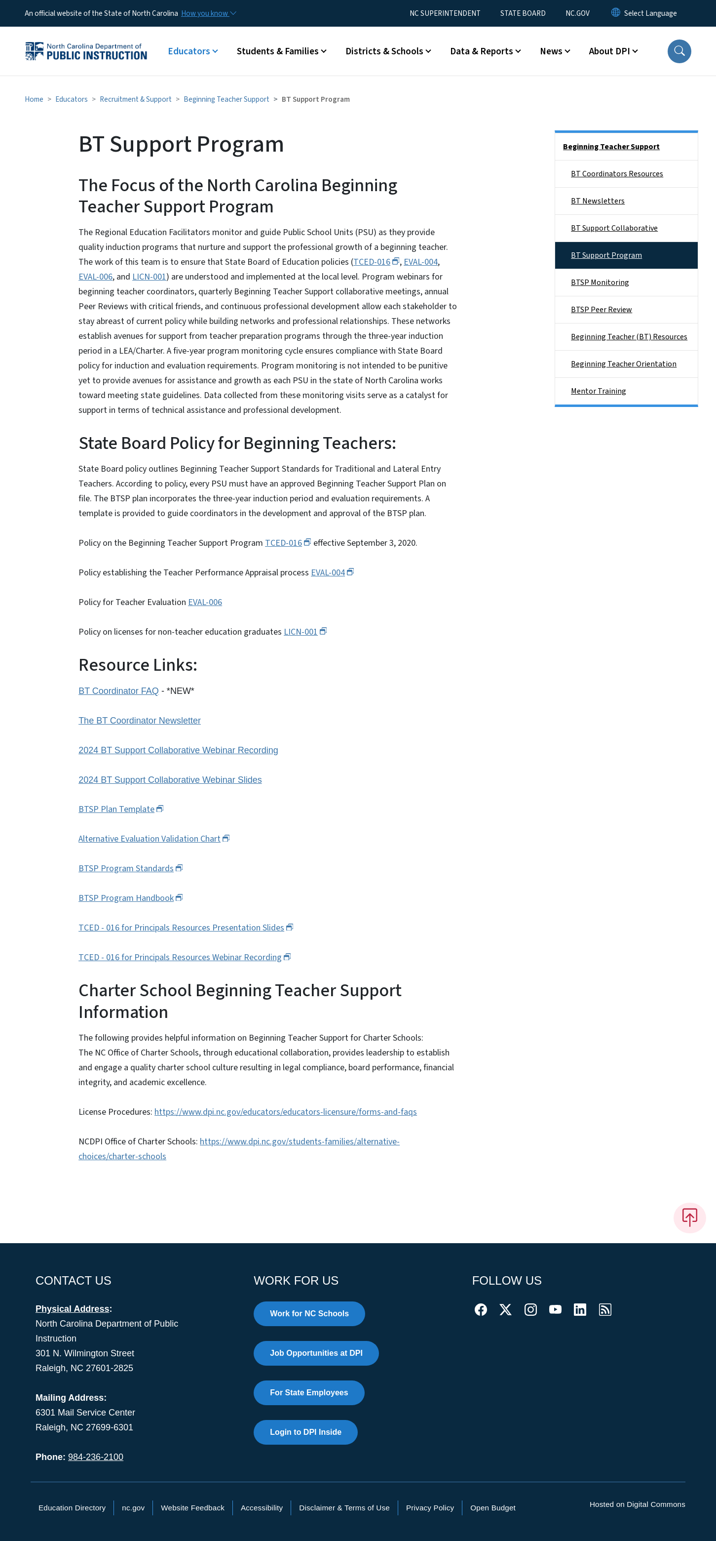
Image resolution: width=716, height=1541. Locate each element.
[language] (650, 13)
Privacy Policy (430, 1507)
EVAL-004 (421, 262)
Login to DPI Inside (305, 1432)
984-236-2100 (95, 1457)
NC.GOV (577, 13)
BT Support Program (606, 255)
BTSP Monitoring (600, 282)
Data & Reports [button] (481, 51)
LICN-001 (149, 277)
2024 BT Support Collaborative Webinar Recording (178, 750)
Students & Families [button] (278, 51)
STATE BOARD (523, 13)
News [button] (551, 51)
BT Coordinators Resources (617, 173)
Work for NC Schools (309, 1313)
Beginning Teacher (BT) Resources (629, 336)
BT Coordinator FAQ (118, 691)
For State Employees (309, 1392)
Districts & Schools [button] (384, 51)
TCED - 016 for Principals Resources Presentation (186, 928)
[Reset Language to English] (615, 13)
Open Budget (493, 1507)
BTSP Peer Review (601, 309)
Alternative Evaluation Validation (154, 839)
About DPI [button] (609, 51)
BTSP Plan (121, 809)
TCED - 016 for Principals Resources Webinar (184, 957)
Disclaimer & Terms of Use (344, 1507)
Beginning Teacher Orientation (624, 364)
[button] (679, 51)
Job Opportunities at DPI (316, 1353)
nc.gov (133, 1507)
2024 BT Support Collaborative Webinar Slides (170, 780)
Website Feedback (193, 1507)
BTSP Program (130, 868)
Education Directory (72, 1507)
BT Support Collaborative (614, 228)
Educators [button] (189, 51)
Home (34, 99)
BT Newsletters (598, 201)
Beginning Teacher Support (226, 99)
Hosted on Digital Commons (637, 1504)
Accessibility (262, 1507)
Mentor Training (598, 391)
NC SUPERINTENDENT (445, 13)
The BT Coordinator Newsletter (139, 721)
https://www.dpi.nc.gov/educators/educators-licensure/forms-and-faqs (285, 1112)
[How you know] (208, 13)
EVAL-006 (95, 277)
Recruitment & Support (136, 99)
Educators (71, 99)
